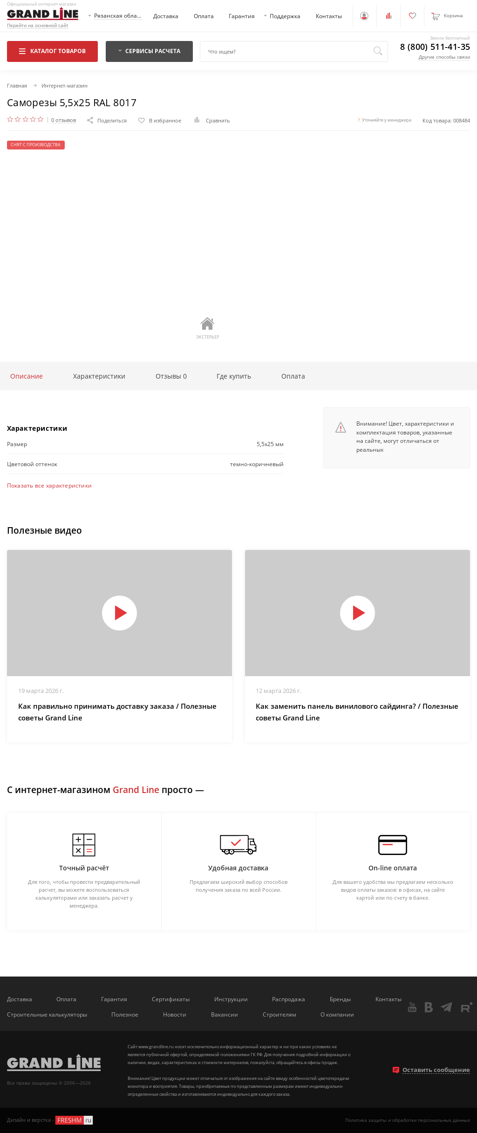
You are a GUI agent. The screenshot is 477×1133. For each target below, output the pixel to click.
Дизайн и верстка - (50, 1120)
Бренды (340, 999)
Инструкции (231, 999)
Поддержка (285, 16)
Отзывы (171, 376)
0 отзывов (63, 120)
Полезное (124, 1014)
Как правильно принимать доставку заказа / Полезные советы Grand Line (117, 712)
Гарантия (242, 16)
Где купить (234, 376)
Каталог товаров (52, 50)
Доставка (165, 16)
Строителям (279, 1014)
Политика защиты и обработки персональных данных (407, 1120)
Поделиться (107, 120)
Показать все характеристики (49, 485)
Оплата (204, 16)
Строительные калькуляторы (47, 1014)
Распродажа (288, 999)
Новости (174, 1014)
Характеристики (99, 376)
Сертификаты (171, 999)
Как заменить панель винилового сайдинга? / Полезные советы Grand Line (357, 712)
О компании (337, 1014)
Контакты (329, 16)
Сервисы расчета (149, 50)
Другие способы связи (444, 57)
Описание (26, 376)
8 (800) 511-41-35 (435, 47)
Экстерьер (207, 328)
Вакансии (224, 1014)
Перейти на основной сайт (37, 25)
